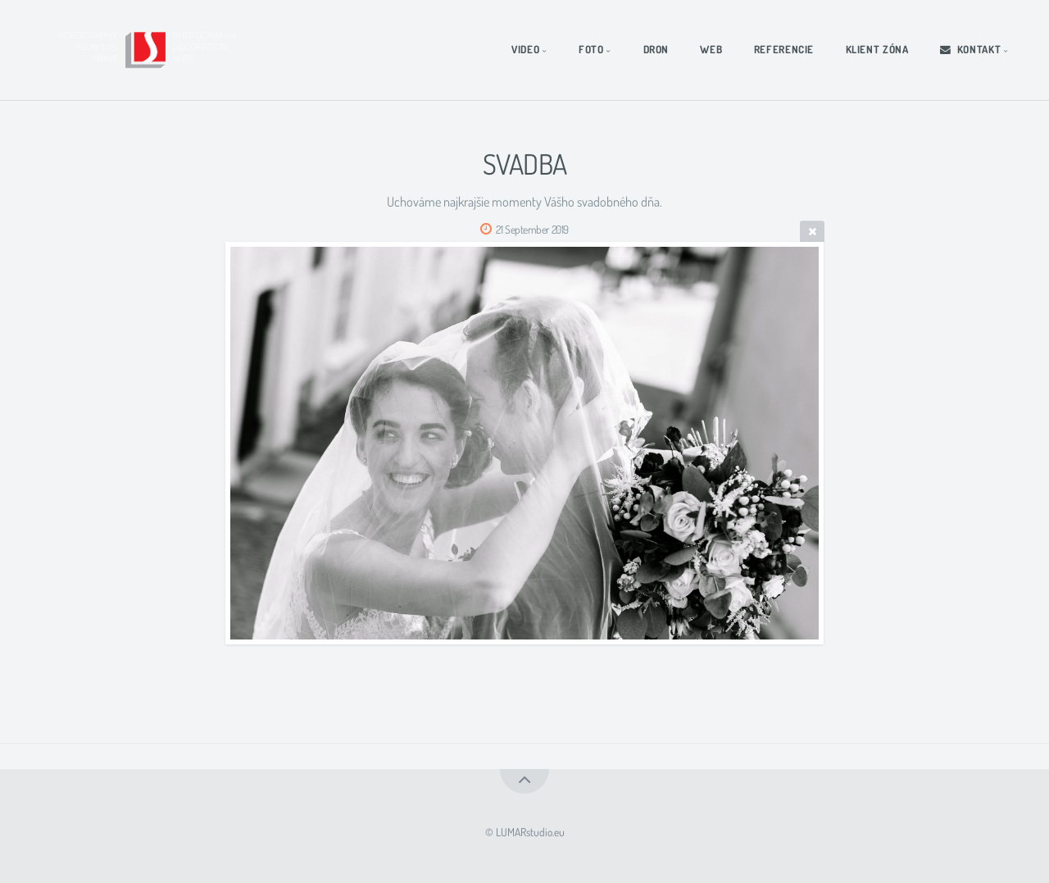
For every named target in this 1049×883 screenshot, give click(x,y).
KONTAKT (970, 49)
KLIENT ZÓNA (877, 49)
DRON (656, 49)
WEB (711, 49)
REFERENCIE (784, 49)
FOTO (591, 49)
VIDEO (525, 49)
